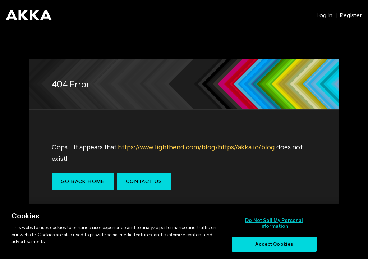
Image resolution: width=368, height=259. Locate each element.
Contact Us (144, 181)
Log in (324, 15)
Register (351, 15)
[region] (184, 231)
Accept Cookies (274, 244)
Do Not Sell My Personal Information (274, 223)
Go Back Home (83, 181)
